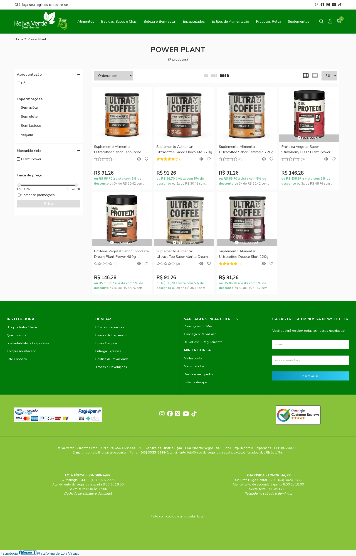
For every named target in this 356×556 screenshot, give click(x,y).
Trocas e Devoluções (111, 367)
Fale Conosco (17, 359)
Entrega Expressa (108, 351)
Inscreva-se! (310, 376)
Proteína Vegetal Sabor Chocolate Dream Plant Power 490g (121, 254)
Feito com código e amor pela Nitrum (178, 516)
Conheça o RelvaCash (200, 334)
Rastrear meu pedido (199, 374)
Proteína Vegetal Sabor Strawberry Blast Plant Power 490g (305, 149)
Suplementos (298, 21)
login (40, 4)
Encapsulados (194, 21)
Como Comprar (106, 343)
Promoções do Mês (198, 326)
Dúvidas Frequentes (109, 327)
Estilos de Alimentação (230, 21)
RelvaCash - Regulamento (203, 342)
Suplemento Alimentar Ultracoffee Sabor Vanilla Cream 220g (182, 254)
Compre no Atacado (21, 351)
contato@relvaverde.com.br (106, 452)
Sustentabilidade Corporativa (28, 343)
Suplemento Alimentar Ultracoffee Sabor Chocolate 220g (184, 149)
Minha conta (193, 358)
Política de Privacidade (112, 359)
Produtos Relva (268, 21)
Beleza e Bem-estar (159, 21)
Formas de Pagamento (112, 335)
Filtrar (48, 203)
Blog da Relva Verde (22, 327)
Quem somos (16, 335)
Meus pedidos (194, 366)
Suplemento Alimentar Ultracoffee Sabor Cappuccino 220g (117, 149)
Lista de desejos (196, 382)
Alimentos (85, 21)
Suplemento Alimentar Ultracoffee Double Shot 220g (243, 254)
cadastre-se (58, 4)
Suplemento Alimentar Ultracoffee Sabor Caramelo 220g (246, 149)
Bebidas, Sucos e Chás (119, 21)
